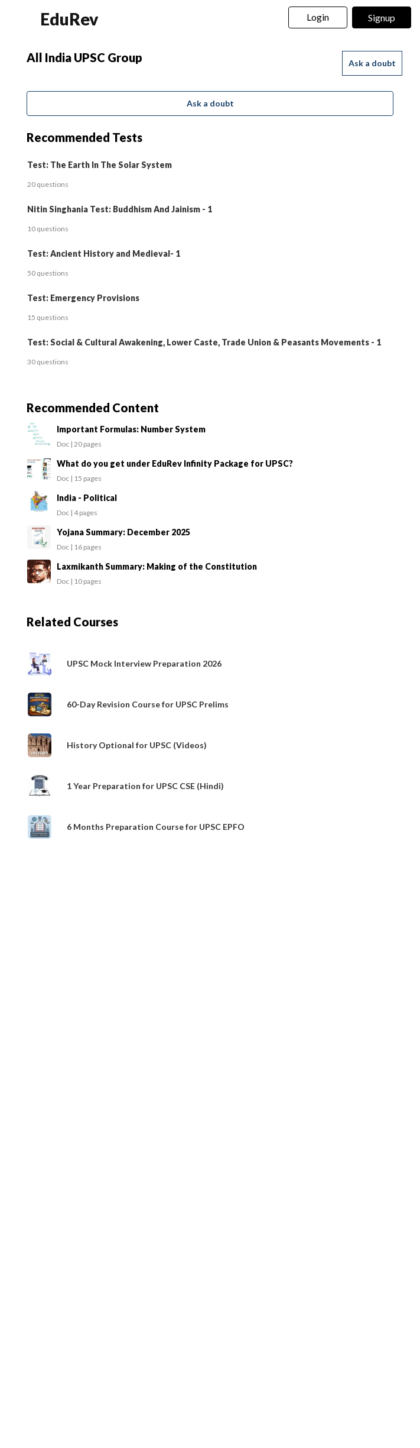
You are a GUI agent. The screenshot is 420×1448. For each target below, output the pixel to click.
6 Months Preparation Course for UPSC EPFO (156, 827)
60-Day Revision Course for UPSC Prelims (148, 704)
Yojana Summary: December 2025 (123, 532)
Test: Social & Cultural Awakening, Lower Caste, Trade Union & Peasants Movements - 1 (204, 342)
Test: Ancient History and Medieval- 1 (103, 253)
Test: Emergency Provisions (83, 298)
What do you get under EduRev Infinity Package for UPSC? (175, 463)
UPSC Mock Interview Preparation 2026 (144, 663)
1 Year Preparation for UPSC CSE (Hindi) (145, 786)
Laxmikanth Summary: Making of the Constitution (157, 566)
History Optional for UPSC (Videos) (137, 745)
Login (318, 16)
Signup (382, 17)
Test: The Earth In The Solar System (99, 165)
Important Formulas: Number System (131, 429)
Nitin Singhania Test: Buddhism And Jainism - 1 (119, 209)
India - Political (87, 498)
